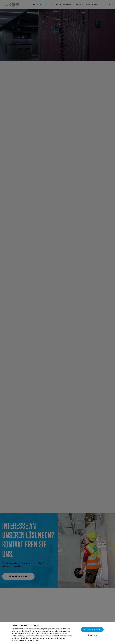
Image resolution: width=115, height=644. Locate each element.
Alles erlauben (92, 629)
